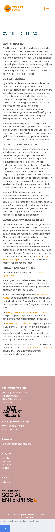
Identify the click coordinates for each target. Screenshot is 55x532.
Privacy (6, 482)
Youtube (6, 467)
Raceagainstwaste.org (15, 421)
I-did (38, 256)
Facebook (7, 458)
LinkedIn (6, 461)
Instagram (7, 464)
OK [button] (5, 528)
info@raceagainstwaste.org (16, 443)
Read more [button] (34, 521)
